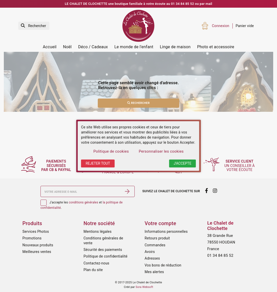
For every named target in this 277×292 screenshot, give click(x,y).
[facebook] (206, 191)
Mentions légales (98, 231)
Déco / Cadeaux (93, 46)
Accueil (50, 46)
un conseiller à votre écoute (241, 165)
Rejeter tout (98, 163)
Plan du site (93, 270)
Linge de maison (175, 46)
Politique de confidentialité (106, 256)
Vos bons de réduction (163, 265)
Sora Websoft (144, 287)
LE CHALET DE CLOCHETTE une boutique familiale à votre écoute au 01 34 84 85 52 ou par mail (138, 4)
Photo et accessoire (215, 46)
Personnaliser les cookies (161, 151)
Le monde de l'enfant (133, 46)
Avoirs (150, 252)
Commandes (155, 245)
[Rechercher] (33, 26)
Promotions (31, 238)
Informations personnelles (166, 231)
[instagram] (215, 191)
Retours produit (157, 238)
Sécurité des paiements (103, 250)
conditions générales (83, 202)
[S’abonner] (127, 191)
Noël (67, 46)
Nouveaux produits (37, 245)
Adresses (152, 258)
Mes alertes (154, 272)
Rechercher (138, 103)
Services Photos (35, 231)
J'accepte (182, 163)
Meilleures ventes (36, 252)
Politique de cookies (111, 151)
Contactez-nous (96, 263)
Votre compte (160, 223)
